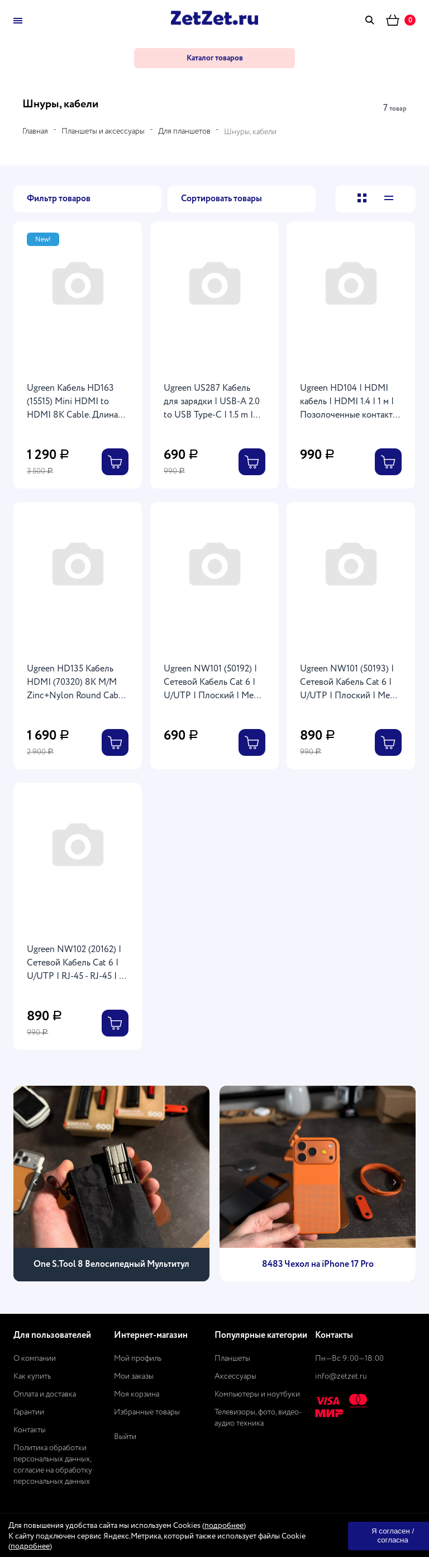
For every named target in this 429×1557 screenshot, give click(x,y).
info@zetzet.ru (341, 1376)
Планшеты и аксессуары (103, 131)
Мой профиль (137, 1358)
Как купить (32, 1376)
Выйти (125, 1437)
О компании (34, 1358)
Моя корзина (136, 1394)
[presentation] (35, 1182)
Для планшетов (184, 131)
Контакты (29, 1430)
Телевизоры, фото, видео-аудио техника (258, 1417)
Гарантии (28, 1412)
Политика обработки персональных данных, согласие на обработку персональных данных (52, 1464)
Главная (35, 131)
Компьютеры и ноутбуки (257, 1394)
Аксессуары (235, 1376)
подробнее (224, 1526)
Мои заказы (134, 1376)
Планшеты (232, 1358)
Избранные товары (147, 1412)
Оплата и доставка (44, 1394)
